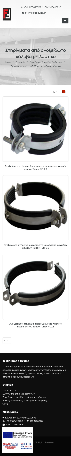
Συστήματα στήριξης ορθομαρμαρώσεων (24, 397)
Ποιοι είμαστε (10, 390)
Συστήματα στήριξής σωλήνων (19, 393)
